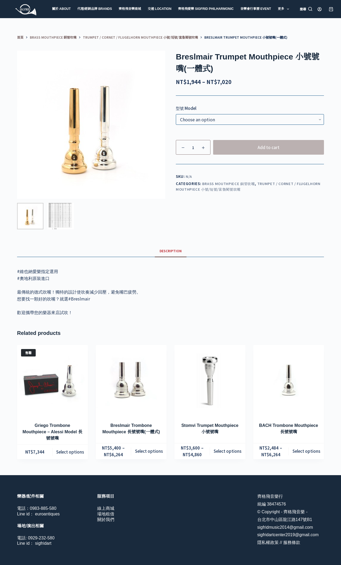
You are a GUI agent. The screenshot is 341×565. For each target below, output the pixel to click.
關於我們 (105, 519)
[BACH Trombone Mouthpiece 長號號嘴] (288, 380)
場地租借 (105, 514)
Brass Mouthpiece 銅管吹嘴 (228, 183)
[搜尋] (306, 9)
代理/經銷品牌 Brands (94, 9)
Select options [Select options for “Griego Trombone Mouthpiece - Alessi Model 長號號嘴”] (70, 452)
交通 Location (159, 9)
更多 (284, 9)
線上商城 (105, 508)
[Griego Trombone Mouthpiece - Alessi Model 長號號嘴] (52, 380)
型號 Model (186, 108)
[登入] (320, 9)
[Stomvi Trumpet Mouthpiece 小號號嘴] (209, 380)
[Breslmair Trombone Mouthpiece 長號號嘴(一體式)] (131, 380)
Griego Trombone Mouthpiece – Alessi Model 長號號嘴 (52, 431)
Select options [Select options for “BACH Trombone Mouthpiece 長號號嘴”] (306, 451)
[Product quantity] (193, 147)
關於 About (61, 9)
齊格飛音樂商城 (130, 9)
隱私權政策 (268, 542)
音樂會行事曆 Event (255, 9)
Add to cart (268, 147)
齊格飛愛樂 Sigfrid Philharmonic (206, 9)
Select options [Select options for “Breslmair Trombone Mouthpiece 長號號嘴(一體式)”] (149, 451)
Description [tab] (171, 251)
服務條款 (291, 542)
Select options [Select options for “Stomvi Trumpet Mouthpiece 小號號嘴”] (227, 451)
